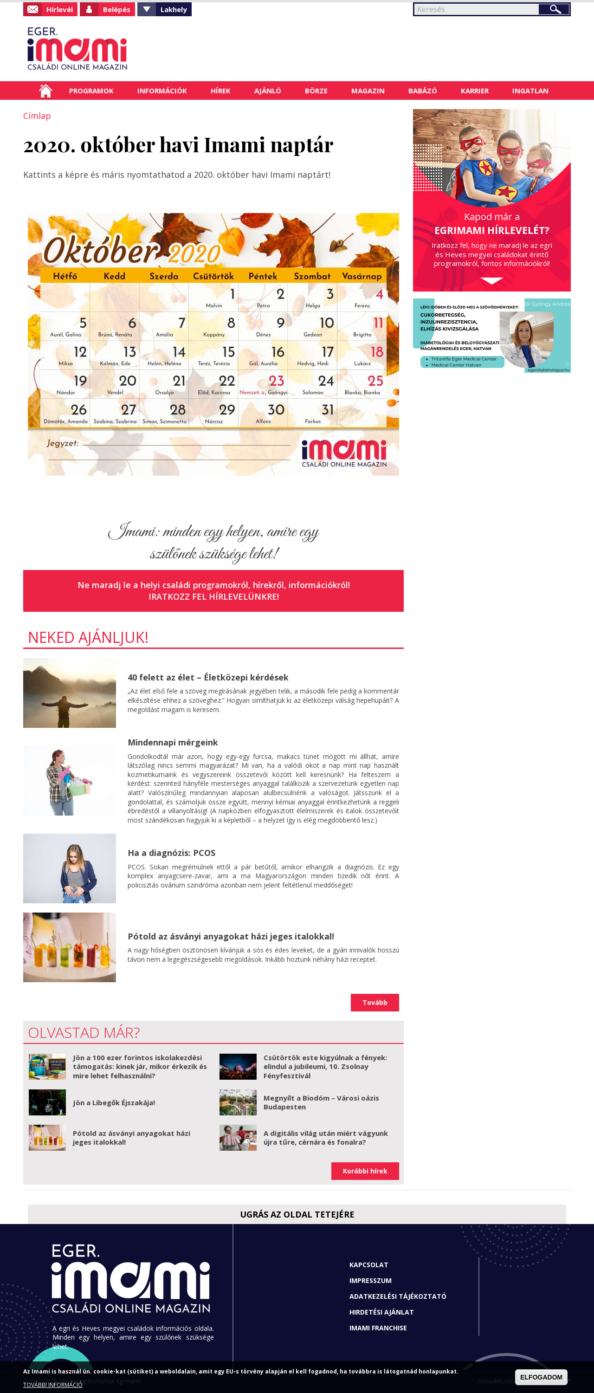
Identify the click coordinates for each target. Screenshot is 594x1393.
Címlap (45, 90)
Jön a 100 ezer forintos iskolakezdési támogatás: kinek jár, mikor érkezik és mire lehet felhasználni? (140, 1066)
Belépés (116, 9)
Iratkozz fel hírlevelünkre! (213, 596)
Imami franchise (378, 1327)
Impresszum (370, 1280)
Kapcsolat (368, 1264)
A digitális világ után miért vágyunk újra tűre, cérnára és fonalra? (326, 1137)
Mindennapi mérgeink (173, 742)
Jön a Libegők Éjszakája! (114, 1102)
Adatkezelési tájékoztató (397, 1296)
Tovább (374, 1002)
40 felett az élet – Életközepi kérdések (208, 677)
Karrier (475, 90)
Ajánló (267, 90)
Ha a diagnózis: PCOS (171, 852)
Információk (162, 90)
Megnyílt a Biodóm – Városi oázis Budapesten (321, 1102)
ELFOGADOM (541, 1377)
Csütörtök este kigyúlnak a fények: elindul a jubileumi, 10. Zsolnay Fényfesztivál (325, 1066)
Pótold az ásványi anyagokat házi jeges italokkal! (231, 936)
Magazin (368, 90)
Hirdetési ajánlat (381, 1312)
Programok (91, 90)
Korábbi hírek (365, 1170)
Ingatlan (530, 90)
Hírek (221, 90)
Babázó (422, 90)
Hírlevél (59, 9)
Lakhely (174, 9)
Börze (316, 90)
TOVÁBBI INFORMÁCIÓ (53, 1384)
